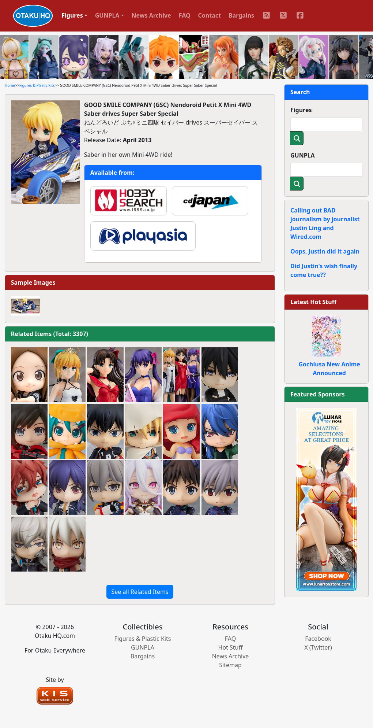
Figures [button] (72, 15)
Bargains (241, 15)
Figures (301, 110)
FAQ (185, 15)
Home (10, 85)
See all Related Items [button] (139, 592)
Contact (209, 15)
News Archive (151, 15)
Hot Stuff (230, 647)
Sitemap (230, 665)
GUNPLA (302, 155)
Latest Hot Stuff (313, 302)
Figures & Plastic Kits (37, 85)
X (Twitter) (318, 647)
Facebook (318, 639)
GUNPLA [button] (107, 15)
